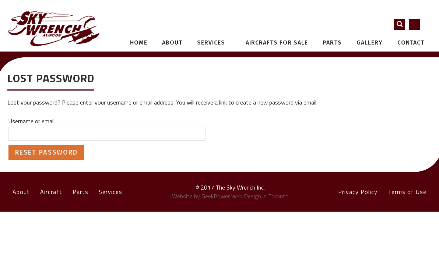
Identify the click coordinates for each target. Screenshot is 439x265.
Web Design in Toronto (260, 196)
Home (138, 42)
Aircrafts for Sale (277, 42)
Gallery (370, 42)
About (172, 42)
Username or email (31, 121)
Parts (332, 42)
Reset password (46, 152)
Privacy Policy (357, 191)
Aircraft (51, 191)
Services (215, 42)
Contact (410, 42)
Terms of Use (407, 191)
